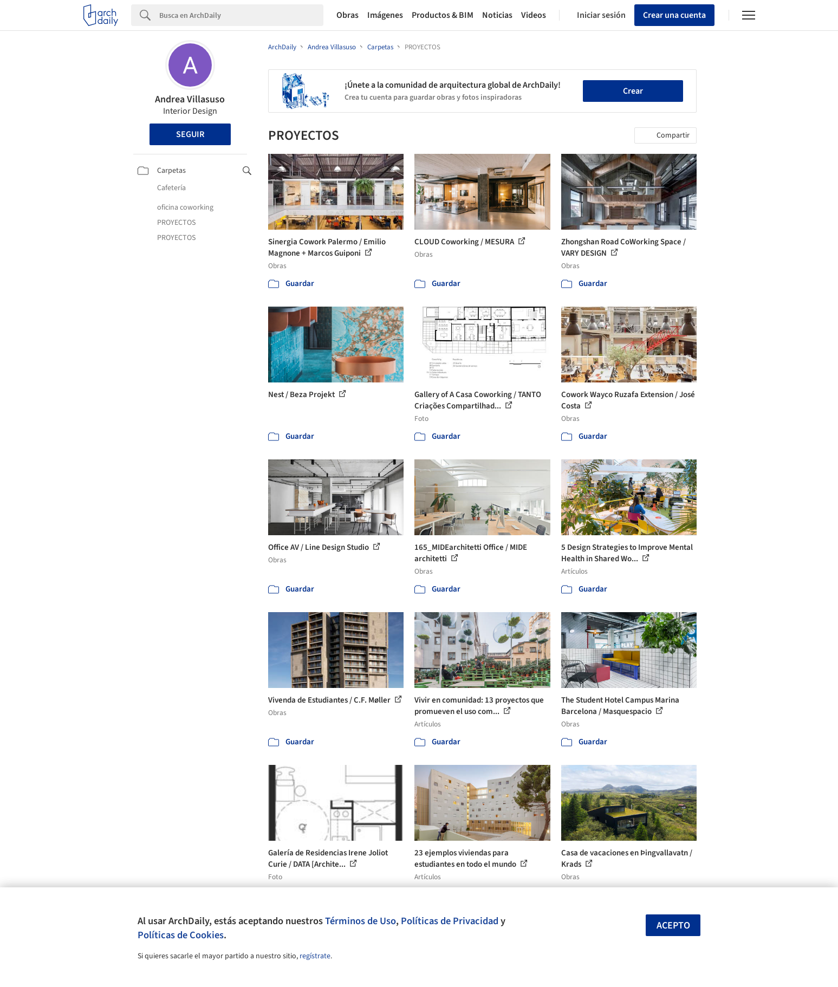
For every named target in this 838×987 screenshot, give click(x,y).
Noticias (497, 15)
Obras (347, 15)
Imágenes (385, 15)
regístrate (315, 956)
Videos (533, 15)
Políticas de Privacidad (449, 921)
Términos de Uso (360, 921)
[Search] (241, 15)
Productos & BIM (442, 15)
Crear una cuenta (674, 15)
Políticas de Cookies (181, 935)
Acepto (673, 925)
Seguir (190, 134)
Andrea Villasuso (190, 99)
